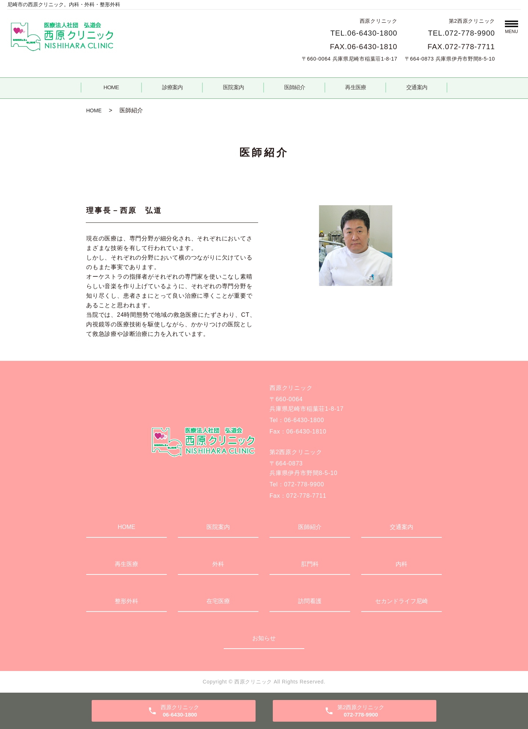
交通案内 (416, 87)
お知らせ (264, 638)
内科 (401, 564)
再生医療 (355, 87)
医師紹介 (294, 87)
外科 (218, 564)
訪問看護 (310, 601)
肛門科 (310, 564)
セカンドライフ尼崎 (401, 601)
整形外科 (126, 601)
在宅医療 (218, 601)
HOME (111, 87)
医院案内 (233, 87)
